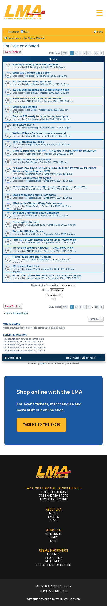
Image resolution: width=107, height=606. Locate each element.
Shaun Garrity (32, 206)
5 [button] (89, 53)
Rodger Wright (32, 144)
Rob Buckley (31, 67)
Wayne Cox (31, 215)
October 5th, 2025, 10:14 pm (58, 154)
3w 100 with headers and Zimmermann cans (41, 90)
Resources (53, 561)
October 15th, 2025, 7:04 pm (58, 101)
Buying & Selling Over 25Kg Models (36, 64)
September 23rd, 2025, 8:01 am (58, 269)
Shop (53, 541)
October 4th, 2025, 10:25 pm (56, 206)
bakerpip (29, 76)
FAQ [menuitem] (26, 32)
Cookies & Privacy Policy (53, 585)
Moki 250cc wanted (25, 106)
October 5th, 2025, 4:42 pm (53, 162)
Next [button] (102, 53)
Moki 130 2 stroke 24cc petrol (31, 73)
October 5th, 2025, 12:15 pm (58, 174)
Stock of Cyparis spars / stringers (34, 194)
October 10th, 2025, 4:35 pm (55, 127)
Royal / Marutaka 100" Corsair (32, 256)
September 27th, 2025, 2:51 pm (60, 251)
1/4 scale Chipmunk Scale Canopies (36, 212)
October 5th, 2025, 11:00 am (58, 197)
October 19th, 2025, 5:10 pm (54, 84)
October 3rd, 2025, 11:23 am (54, 215)
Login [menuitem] (100, 32)
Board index (14, 358)
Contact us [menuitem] (75, 358)
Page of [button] (64, 53)
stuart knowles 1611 (35, 278)
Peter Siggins (32, 119)
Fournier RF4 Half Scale (28, 231)
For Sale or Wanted (21, 46)
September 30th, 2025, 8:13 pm (59, 242)
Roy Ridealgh (32, 127)
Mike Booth (31, 109)
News (53, 520)
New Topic (11, 52)
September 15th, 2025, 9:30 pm (64, 278)
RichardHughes (33, 136)
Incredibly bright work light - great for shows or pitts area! (50, 186)
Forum (53, 537)
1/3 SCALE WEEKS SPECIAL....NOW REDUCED (43, 248)
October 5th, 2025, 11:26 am (58, 189)
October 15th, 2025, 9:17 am (55, 119)
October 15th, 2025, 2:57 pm (53, 109)
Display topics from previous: (53, 285)
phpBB (43, 363)
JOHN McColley (33, 101)
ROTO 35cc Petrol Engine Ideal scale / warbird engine (47, 275)
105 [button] (96, 53)
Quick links (13, 32)
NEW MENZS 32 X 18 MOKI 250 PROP (37, 98)
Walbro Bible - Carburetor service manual (39, 133)
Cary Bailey (31, 162)
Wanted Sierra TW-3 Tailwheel (32, 159)
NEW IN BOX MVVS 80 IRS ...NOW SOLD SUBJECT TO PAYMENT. (54, 151)
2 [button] (76, 53)
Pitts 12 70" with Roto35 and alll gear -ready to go (44, 239)
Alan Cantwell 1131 (35, 225)
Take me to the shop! (41, 424)
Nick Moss (30, 259)
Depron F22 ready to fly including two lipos (40, 116)
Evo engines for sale (26, 222)
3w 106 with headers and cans (32, 81)
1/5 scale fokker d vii (26, 266)
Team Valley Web (68, 599)
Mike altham (31, 84)
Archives (53, 554)
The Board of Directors (53, 565)
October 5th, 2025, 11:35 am (58, 181)
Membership (53, 534)
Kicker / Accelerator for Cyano (32, 178)
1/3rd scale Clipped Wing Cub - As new (38, 203)
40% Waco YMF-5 (24, 124)
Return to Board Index (17, 313)
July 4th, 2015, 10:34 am (53, 67)
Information (53, 558)
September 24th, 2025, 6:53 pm (54, 259)
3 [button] (80, 53)
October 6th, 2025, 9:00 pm (57, 136)
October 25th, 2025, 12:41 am (51, 76)
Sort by (53, 290)
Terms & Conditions (53, 591)
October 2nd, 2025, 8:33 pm (61, 225)
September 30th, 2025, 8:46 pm (59, 234)
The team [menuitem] (90, 358)
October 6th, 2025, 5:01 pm (56, 144)
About (53, 513)
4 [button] (84, 53)
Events (53, 517)
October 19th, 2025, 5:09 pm (54, 93)
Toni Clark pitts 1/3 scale (28, 141)
